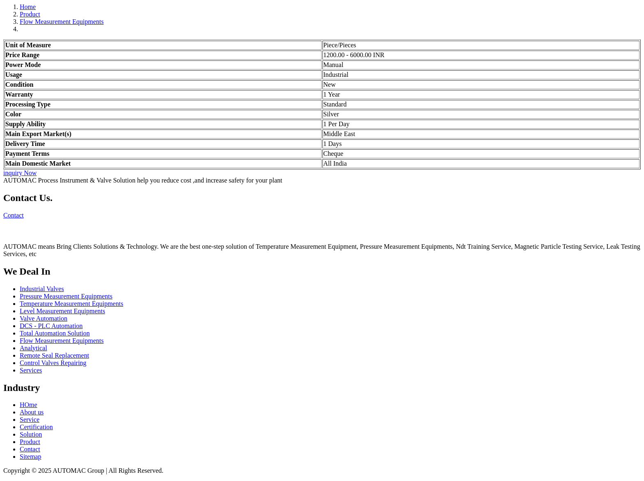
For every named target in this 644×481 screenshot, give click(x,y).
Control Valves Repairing (53, 362)
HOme (28, 404)
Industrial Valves (42, 288)
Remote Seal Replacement (54, 355)
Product (30, 14)
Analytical (33, 348)
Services (31, 370)
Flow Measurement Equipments (62, 21)
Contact (13, 215)
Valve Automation (43, 318)
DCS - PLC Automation (51, 325)
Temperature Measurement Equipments (71, 303)
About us (32, 412)
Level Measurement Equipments (62, 311)
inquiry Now (20, 172)
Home (28, 6)
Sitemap (30, 456)
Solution (31, 434)
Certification (36, 426)
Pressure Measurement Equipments (66, 296)
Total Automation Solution (55, 333)
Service (29, 419)
